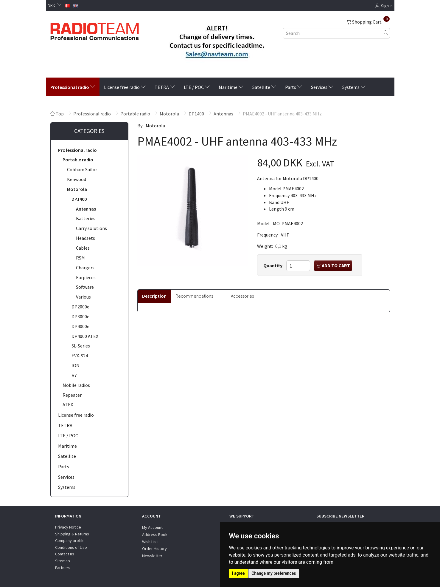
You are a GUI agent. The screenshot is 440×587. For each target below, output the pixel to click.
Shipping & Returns (72, 534)
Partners (62, 567)
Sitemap (62, 560)
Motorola (155, 126)
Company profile (70, 540)
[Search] (386, 33)
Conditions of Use (71, 547)
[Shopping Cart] (368, 21)
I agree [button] (238, 573)
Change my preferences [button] (273, 573)
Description (154, 296)
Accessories (242, 296)
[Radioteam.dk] (94, 30)
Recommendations (194, 296)
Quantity (273, 265)
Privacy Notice (68, 527)
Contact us (64, 554)
